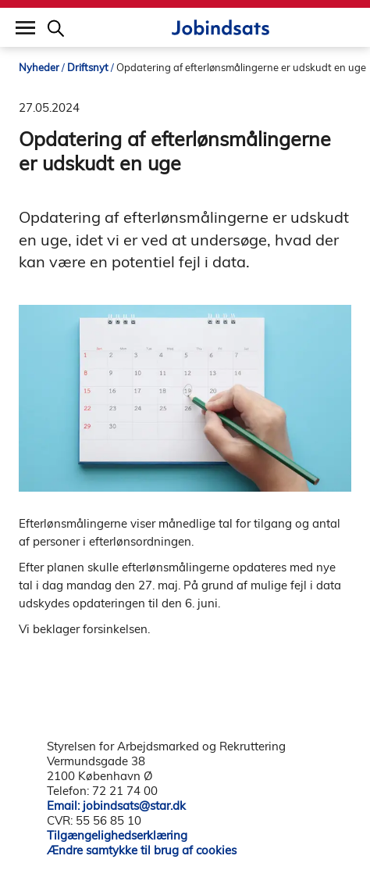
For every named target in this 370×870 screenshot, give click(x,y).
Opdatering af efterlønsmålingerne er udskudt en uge (241, 67)
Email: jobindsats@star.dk (116, 805)
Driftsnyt (88, 67)
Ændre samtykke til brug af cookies (142, 850)
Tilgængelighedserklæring (117, 835)
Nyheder (39, 67)
